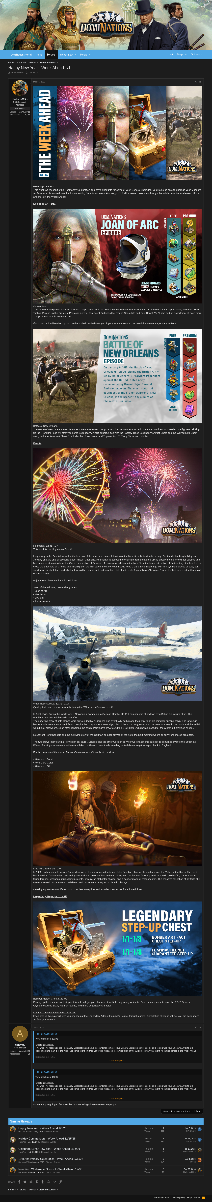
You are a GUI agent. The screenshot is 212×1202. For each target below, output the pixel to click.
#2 (200, 1027)
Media (83, 54)
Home (197, 1197)
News (39, 54)
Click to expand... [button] (117, 1060)
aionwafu (20, 1044)
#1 (200, 82)
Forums (51, 54)
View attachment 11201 (46, 1039)
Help (189, 1197)
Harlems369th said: (44, 1034)
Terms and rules (161, 1197)
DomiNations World (21, 54)
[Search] (196, 54)
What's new (66, 54)
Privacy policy (178, 1197)
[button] (75, 54)
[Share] (196, 82)
